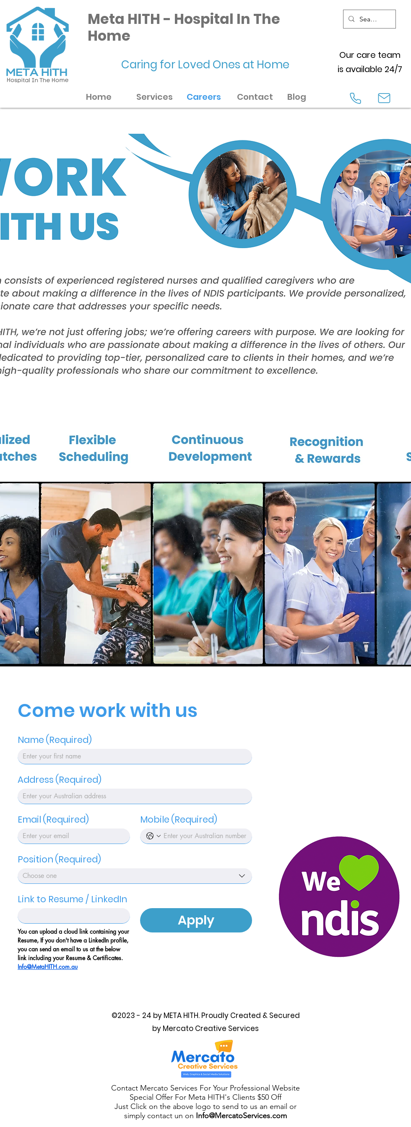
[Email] (71, 836)
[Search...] (368, 19)
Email (53, 819)
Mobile (178, 819)
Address (59, 779)
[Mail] (384, 98)
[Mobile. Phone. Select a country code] (153, 836)
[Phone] (355, 98)
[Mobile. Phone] (204, 836)
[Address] (132, 796)
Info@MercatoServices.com (241, 1115)
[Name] (132, 756)
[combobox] (135, 876)
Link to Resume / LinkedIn (72, 899)
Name (55, 740)
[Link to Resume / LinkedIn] (71, 915)
